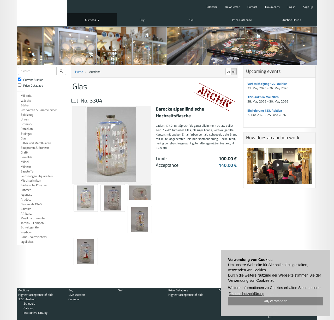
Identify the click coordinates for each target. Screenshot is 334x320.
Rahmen (26, 189)
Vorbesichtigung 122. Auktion (267, 83)
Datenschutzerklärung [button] (246, 294)
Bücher (25, 105)
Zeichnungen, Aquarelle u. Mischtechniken (37, 178)
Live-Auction (76, 294)
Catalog (28, 308)
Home (79, 71)
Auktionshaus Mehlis (42, 13)
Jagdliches (27, 241)
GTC (270, 317)
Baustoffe (27, 171)
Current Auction (30, 80)
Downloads (272, 6)
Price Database (242, 19)
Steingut (26, 133)
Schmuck (26, 123)
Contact (252, 6)
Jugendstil (27, 194)
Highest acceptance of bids (35, 294)
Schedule (29, 303)
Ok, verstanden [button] (276, 301)
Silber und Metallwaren (36, 142)
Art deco (26, 199)
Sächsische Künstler (34, 185)
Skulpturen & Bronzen (35, 147)
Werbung (26, 232)
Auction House (291, 19)
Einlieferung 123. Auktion (264, 110)
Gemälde (26, 157)
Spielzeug (27, 114)
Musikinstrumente (33, 218)
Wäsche (26, 100)
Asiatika (26, 208)
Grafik (24, 152)
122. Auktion (26, 299)
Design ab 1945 (31, 204)
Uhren (24, 119)
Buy (142, 19)
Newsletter (232, 6)
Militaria (26, 95)
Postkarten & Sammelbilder (39, 109)
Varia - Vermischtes (34, 236)
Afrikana (26, 213)
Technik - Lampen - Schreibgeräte (33, 225)
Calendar (211, 6)
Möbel (25, 161)
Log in (291, 6)
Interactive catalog (35, 312)
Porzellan (27, 128)
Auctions (92, 19)
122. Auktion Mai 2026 (263, 96)
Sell (191, 19)
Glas (23, 138)
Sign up (308, 6)
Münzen (26, 166)
